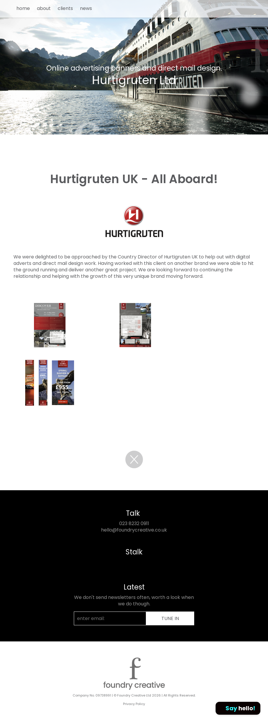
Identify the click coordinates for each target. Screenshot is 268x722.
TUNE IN (170, 618)
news (86, 8)
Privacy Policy (134, 703)
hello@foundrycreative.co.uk (134, 530)
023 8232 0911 (134, 523)
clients (65, 8)
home (23, 8)
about (44, 8)
